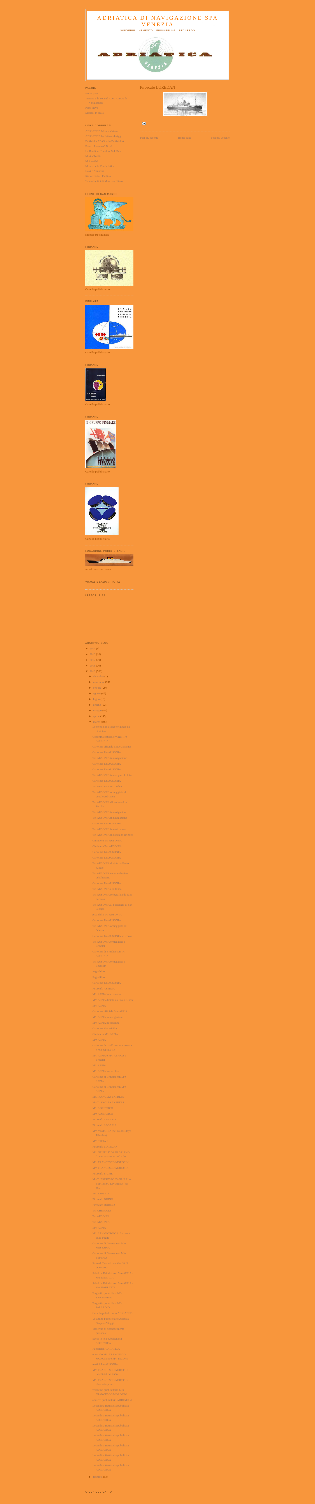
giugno (97, 704)
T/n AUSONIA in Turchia (107, 786)
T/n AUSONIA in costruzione (109, 829)
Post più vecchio (220, 137)
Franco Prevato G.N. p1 (98, 146)
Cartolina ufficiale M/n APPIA (109, 1011)
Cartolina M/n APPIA (104, 1028)
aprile (96, 716)
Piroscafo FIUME (102, 1173)
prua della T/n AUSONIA (107, 914)
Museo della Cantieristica (99, 166)
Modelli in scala (94, 112)
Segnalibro (98, 971)
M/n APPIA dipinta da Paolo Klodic (112, 999)
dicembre (99, 676)
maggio (97, 710)
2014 (93, 648)
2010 (93, 671)
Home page (184, 137)
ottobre (97, 687)
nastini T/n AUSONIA (105, 1364)
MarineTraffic (93, 156)
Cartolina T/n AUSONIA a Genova (112, 936)
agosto (97, 693)
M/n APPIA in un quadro (106, 994)
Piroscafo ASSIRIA (103, 988)
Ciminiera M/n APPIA (105, 1034)
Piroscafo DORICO (103, 1204)
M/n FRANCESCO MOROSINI (110, 1162)
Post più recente (149, 137)
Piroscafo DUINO (102, 1199)
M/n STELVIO (100, 1141)
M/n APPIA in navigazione (107, 1017)
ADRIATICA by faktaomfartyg (103, 136)
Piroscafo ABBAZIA (104, 1119)
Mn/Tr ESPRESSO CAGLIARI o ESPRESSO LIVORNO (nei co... (111, 1183)
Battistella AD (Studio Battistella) (104, 141)
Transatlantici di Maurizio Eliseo (104, 181)
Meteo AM (91, 161)
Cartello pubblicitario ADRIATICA (112, 1313)
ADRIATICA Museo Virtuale (102, 131)
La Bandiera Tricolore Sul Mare (103, 151)
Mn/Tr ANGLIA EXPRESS (108, 1096)
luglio (97, 699)
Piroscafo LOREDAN (104, 1146)
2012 (93, 659)
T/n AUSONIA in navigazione (109, 758)
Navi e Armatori (94, 171)
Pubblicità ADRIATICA (106, 1348)
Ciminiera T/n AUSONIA (107, 840)
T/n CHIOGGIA (101, 1210)
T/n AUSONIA (101, 1216)
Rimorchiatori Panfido (98, 176)
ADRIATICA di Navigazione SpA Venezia (157, 21)
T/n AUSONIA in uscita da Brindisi (112, 834)
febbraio (98, 1476)
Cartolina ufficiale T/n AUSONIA (111, 746)
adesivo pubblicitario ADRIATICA (112, 1400)
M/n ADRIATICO (102, 1108)
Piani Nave (91, 107)
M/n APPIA (99, 1005)
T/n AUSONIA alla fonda (106, 888)
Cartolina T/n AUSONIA (106, 752)
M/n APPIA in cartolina (105, 1022)
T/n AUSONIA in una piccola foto (111, 775)
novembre (99, 682)
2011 (93, 665)
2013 (93, 654)
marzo (97, 721)
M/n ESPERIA (100, 1193)
